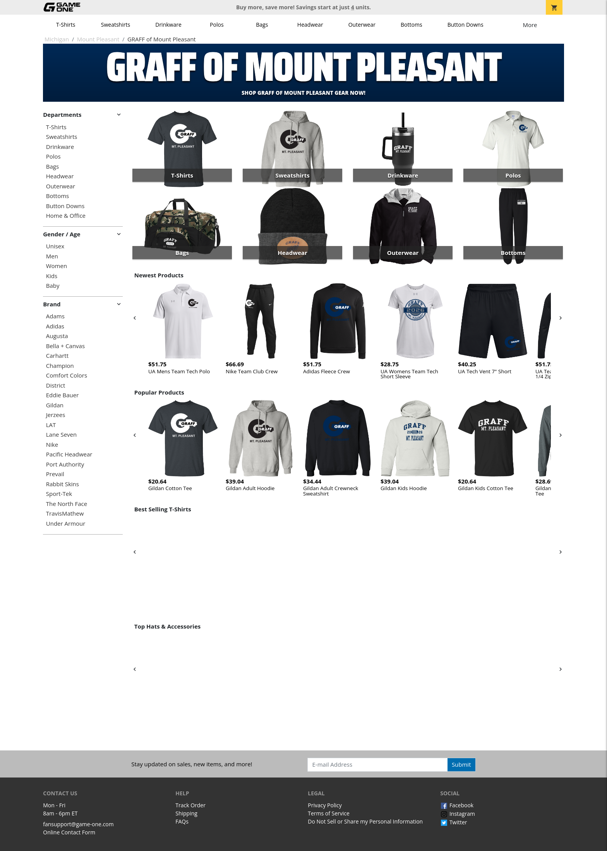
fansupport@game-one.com (78, 824)
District (55, 385)
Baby (53, 285)
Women (56, 266)
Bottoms (411, 24)
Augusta (57, 336)
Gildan (54, 405)
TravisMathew (65, 513)
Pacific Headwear (69, 454)
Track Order (190, 805)
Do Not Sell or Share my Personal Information (365, 821)
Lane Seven (61, 434)
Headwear (310, 24)
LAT (51, 425)
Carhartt (57, 355)
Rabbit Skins (62, 484)
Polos (216, 24)
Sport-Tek (59, 493)
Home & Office (66, 215)
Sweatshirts (115, 24)
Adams (55, 316)
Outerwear (362, 24)
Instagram (457, 813)
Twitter (453, 822)
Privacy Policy (324, 805)
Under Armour (66, 523)
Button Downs (466, 24)
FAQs (182, 821)
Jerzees (55, 415)
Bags (262, 24)
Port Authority (65, 464)
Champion (60, 365)
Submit (461, 764)
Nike (52, 444)
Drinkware (168, 24)
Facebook (456, 805)
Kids (51, 276)
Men (52, 256)
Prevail (55, 474)
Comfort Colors (66, 375)
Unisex (55, 246)
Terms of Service (329, 813)
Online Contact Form (69, 832)
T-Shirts (65, 24)
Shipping (186, 813)
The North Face (66, 504)
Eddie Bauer (62, 395)
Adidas (55, 326)
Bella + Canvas (65, 346)
